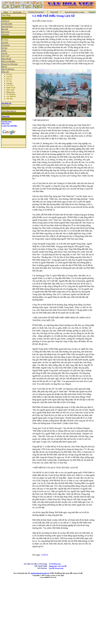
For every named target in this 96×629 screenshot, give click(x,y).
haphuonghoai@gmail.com (40, 573)
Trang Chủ (5, 116)
